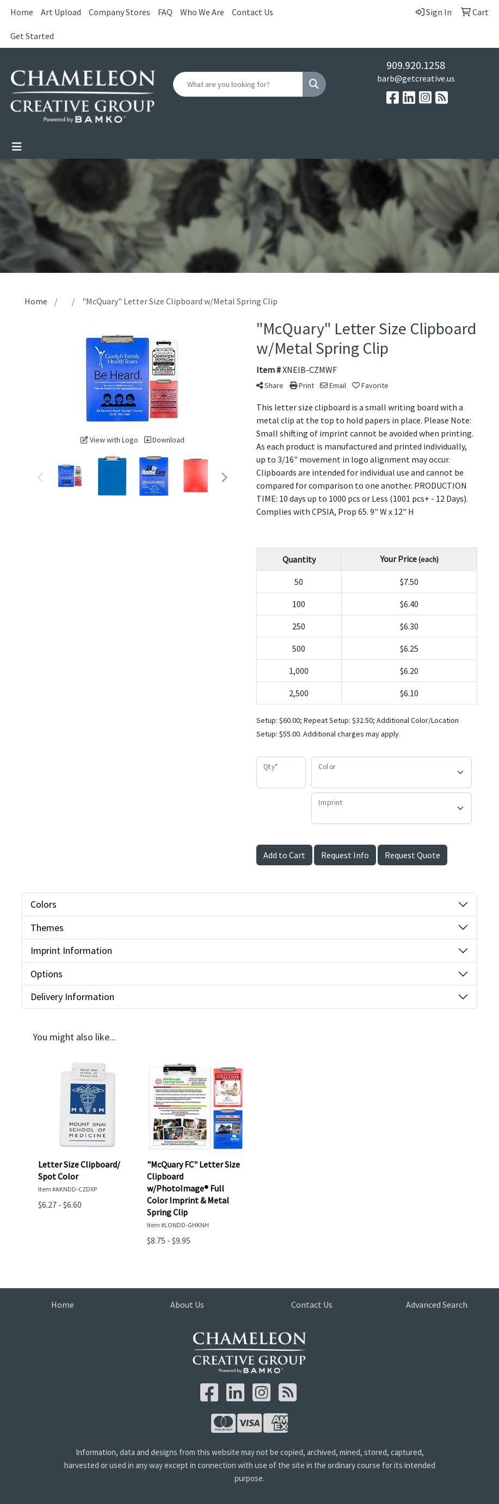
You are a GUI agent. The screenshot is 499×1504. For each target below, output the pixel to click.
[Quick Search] (238, 84)
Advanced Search (436, 1304)
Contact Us (252, 12)
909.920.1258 (415, 65)
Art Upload (61, 12)
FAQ (165, 12)
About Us (187, 1304)
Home (21, 12)
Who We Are (202, 12)
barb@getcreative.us (416, 78)
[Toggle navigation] (16, 146)
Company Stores (119, 12)
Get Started (32, 35)
